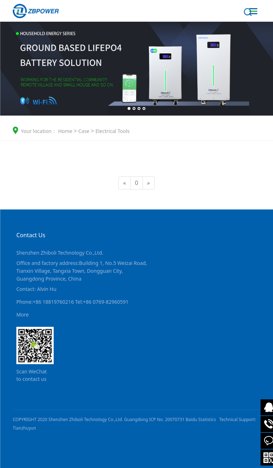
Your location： (39, 131)
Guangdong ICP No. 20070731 (154, 419)
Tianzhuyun (24, 428)
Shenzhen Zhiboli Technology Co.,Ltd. (59, 252)
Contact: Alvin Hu (36, 289)
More (22, 314)
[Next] (149, 183)
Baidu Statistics (201, 419)
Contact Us (30, 235)
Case (83, 131)
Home (65, 131)
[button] (129, 108)
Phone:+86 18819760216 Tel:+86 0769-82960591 (72, 301)
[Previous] (124, 183)
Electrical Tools (112, 131)
